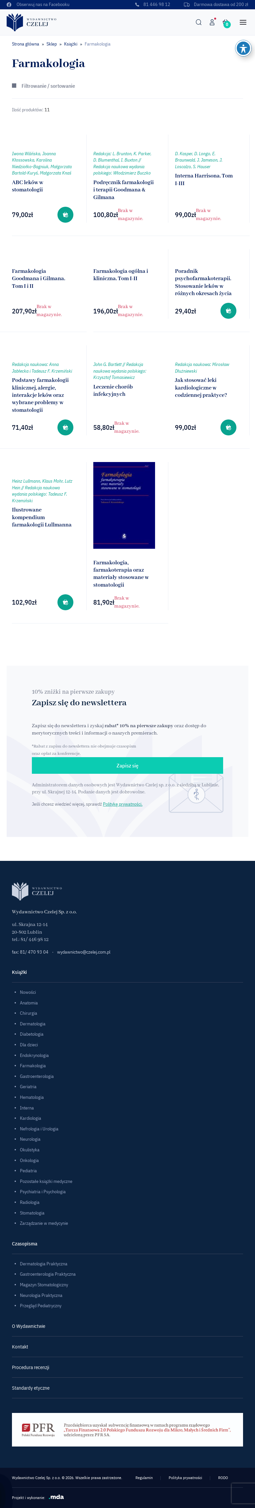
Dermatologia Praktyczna (43, 1264)
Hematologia (32, 1097)
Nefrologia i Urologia (39, 1129)
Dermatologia (32, 1024)
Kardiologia (30, 1118)
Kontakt (20, 1346)
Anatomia (29, 1003)
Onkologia (29, 1160)
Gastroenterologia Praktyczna (48, 1274)
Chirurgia (28, 1013)
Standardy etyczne (30, 1388)
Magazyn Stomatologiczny (44, 1285)
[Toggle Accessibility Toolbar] (243, 48)
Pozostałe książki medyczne (46, 1181)
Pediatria (28, 1171)
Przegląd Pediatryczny (40, 1306)
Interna (27, 1108)
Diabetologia (31, 1034)
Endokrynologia (34, 1055)
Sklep (51, 44)
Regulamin (144, 1477)
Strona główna (25, 44)
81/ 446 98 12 (34, 940)
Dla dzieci (29, 1045)
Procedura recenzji (30, 1367)
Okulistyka (30, 1150)
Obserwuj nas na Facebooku (38, 4)
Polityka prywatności (185, 1477)
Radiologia (30, 1202)
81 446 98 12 (152, 4)
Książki (70, 44)
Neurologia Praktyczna (41, 1295)
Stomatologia (32, 1213)
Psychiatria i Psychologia (43, 1192)
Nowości (28, 992)
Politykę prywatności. (122, 804)
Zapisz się (127, 765)
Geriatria (28, 1087)
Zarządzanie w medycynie (44, 1223)
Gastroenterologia (37, 1076)
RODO (223, 1477)
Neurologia (30, 1139)
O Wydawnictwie (28, 1326)
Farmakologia (33, 1066)
